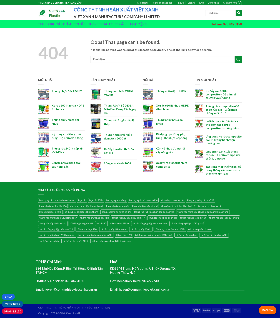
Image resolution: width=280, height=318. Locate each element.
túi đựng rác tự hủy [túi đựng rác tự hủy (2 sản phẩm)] (49, 241)
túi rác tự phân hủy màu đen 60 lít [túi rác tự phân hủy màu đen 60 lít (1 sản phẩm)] (95, 235)
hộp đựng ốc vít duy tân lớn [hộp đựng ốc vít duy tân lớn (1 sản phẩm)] (143, 200)
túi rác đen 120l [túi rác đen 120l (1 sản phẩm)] (124, 235)
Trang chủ (46, 24)
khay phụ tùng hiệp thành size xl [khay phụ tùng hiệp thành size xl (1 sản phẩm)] (86, 206)
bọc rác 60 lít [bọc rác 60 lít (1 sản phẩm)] (96, 200)
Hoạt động (138, 24)
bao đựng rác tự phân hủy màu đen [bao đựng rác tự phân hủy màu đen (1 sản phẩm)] (57, 200)
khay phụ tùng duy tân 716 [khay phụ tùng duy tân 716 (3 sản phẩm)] (52, 206)
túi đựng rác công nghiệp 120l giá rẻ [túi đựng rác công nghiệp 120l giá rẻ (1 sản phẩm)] (153, 235)
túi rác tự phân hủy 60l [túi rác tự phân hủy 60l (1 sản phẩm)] (199, 229)
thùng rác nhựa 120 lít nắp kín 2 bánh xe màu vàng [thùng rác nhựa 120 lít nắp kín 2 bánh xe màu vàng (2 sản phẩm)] (202, 211)
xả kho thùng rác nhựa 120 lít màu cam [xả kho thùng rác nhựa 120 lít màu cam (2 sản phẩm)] (111, 241)
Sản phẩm (64, 24)
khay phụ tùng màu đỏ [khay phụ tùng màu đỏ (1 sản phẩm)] (117, 206)
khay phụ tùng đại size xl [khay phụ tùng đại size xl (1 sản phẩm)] (145, 206)
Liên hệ (191, 2)
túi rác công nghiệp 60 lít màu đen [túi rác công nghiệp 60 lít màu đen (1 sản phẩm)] (149, 223)
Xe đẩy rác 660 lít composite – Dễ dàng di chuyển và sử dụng (221, 94)
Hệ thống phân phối (161, 2)
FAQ (201, 2)
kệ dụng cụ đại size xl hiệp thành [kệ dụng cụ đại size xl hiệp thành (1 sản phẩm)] (81, 211)
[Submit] (239, 13)
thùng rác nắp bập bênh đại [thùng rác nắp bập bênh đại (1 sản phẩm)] (163, 217)
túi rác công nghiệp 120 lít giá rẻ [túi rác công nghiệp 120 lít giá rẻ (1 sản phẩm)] (187, 223)
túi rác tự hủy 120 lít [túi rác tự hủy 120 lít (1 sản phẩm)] (140, 229)
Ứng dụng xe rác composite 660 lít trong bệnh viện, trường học (224, 140)
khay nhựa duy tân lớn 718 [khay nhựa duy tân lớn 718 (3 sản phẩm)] (200, 200)
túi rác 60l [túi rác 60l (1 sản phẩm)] (101, 223)
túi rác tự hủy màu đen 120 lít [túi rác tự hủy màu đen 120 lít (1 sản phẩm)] (170, 229)
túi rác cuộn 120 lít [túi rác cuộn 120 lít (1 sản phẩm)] (119, 223)
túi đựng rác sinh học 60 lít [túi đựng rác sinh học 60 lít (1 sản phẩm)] (214, 235)
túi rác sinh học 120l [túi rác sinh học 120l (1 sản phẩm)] (87, 229)
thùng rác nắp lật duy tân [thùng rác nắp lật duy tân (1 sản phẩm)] (193, 217)
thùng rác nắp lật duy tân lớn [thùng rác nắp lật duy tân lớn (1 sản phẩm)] (224, 217)
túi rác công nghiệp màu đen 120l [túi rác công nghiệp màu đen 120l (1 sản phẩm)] (56, 229)
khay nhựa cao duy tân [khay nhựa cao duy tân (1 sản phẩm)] (172, 200)
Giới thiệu (142, 2)
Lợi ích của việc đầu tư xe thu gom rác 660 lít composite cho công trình (222, 124)
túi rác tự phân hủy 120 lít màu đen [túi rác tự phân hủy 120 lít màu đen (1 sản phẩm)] (57, 235)
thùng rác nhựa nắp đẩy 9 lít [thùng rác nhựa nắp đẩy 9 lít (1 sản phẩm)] (94, 217)
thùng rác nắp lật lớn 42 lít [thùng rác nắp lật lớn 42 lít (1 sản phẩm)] (52, 223)
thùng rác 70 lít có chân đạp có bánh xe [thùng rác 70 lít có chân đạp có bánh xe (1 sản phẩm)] (154, 211)
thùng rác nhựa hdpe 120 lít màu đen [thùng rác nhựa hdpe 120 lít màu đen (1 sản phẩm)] (58, 217)
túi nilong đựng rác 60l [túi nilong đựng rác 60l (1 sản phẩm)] (81, 223)
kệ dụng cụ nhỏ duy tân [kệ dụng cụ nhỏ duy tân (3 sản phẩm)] (210, 206)
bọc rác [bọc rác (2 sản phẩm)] (82, 200)
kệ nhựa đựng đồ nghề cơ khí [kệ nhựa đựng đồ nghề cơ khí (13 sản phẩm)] (116, 211)
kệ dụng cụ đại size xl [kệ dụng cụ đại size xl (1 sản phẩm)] (50, 211)
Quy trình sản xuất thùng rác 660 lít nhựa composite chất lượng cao (223, 155)
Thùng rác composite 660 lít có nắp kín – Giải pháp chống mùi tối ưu (222, 109)
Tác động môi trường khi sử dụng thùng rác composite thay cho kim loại (223, 170)
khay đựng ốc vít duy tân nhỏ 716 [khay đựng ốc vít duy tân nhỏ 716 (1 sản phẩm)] (178, 206)
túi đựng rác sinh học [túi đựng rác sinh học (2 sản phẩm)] (186, 235)
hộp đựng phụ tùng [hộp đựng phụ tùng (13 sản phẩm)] (116, 200)
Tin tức (180, 2)
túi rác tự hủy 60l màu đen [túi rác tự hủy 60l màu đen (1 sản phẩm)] (113, 229)
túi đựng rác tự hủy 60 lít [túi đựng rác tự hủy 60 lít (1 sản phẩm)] (75, 241)
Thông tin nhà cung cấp (107, 24)
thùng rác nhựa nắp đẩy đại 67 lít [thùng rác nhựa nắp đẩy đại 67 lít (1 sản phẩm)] (128, 217)
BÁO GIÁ (267, 310)
